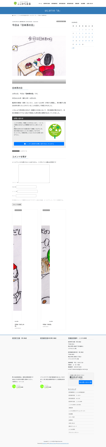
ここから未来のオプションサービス (77, 411)
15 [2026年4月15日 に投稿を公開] (79, 37)
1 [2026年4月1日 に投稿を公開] (79, 29)
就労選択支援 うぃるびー (75, 395)
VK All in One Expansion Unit (63, 443)
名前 (14, 187)
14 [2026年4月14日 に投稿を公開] (76, 37)
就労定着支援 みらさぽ (74, 398)
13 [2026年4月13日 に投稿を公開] (73, 37)
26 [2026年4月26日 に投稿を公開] (92, 40)
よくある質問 (72, 429)
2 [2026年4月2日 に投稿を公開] (82, 29)
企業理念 (71, 420)
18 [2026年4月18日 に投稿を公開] (89, 37)
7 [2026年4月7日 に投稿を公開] (76, 33)
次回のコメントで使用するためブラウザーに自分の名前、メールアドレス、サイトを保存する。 (38, 200)
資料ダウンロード (73, 426)
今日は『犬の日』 (47, 324)
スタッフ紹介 (72, 417)
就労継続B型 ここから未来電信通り (77, 392)
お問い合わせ (72, 423)
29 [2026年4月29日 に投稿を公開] (79, 44)
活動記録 (71, 407)
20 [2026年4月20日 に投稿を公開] (73, 40)
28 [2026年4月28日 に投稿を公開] (76, 44)
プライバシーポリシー (74, 432)
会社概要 (71, 414)
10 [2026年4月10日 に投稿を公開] (85, 33)
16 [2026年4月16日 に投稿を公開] (82, 37)
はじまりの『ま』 (61, 21)
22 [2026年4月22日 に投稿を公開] (79, 40)
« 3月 (73, 48)
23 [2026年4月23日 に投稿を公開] (82, 40)
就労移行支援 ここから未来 (75, 401)
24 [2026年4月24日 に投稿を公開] (85, 40)
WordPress (44, 443)
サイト (14, 196)
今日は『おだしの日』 (19, 325)
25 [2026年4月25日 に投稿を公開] (89, 40)
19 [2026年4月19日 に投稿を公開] (92, 37)
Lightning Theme (52, 443)
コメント (15, 182)
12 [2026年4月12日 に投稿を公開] (92, 33)
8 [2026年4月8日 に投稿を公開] (79, 33)
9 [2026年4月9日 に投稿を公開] (82, 33)
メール (14, 191)
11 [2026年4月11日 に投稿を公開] (89, 33)
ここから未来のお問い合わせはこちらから (39, 144)
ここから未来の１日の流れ (75, 404)
